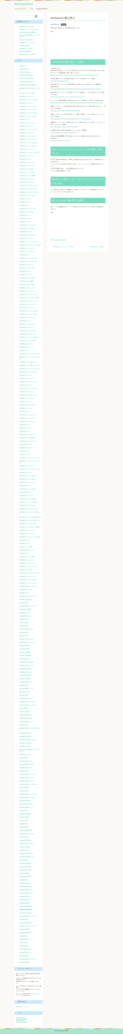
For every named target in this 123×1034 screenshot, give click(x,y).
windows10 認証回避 (25, 866)
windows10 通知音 (24, 929)
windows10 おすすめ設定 (26, 211)
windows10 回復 (23, 685)
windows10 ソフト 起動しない (27, 362)
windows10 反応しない (25, 672)
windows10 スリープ (25, 320)
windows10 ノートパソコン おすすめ (63, 246)
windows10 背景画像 (25, 840)
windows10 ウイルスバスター (27, 165)
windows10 (57, 240)
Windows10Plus (24, 4)
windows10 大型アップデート (27, 701)
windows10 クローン (25, 254)
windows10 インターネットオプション (30, 152)
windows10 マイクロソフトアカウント (30, 573)
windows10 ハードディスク (27, 563)
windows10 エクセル (25, 198)
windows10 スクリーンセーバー (28, 304)
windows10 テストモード (26, 447)
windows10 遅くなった (25, 939)
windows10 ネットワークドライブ (28, 508)
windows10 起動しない (25, 889)
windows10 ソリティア (25, 375)
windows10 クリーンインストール (28, 241)
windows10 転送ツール (25, 896)
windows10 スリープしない (27, 324)
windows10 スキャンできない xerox (29, 297)
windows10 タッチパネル (26, 398)
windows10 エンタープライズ (27, 208)
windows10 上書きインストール (28, 586)
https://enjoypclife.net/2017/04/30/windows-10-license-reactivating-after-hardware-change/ (76, 89)
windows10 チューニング (26, 418)
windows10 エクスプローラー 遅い (29, 192)
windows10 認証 (23, 860)
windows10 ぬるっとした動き (27, 54)
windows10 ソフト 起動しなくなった (29, 365)
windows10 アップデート (26, 103)
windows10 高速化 (24, 962)
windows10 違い (23, 942)
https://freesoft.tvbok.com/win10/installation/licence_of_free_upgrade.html (71, 118)
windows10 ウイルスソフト (27, 162)
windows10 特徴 (23, 810)
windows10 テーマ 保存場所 (27, 437)
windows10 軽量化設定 (25, 906)
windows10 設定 (23, 850)
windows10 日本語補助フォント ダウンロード (29, 750)
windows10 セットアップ (26, 347)
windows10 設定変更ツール (27, 856)
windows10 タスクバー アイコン (28, 388)
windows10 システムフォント (27, 287)
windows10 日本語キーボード (27, 739)
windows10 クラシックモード (27, 42)
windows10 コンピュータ (26, 264)
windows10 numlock (24, 72)
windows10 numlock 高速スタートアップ (30, 88)
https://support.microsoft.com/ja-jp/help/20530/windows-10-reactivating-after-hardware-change (77, 102)
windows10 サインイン (25, 274)
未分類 (63, 24)
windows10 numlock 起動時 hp (27, 32)
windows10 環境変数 (25, 813)
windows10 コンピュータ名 (27, 268)
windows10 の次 (23, 553)
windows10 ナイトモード (26, 465)
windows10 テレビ (24, 451)
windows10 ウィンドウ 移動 (27, 175)
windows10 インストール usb (27, 136)
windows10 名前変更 (25, 675)
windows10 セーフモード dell (27, 330)
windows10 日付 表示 (25, 733)
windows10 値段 (23, 632)
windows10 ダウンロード (26, 378)
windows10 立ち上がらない (27, 833)
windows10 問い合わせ (25, 682)
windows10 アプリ (24, 119)
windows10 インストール (26, 132)
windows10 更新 (23, 771)
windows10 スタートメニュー (27, 317)
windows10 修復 (23, 625)
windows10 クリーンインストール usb (30, 244)
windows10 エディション (26, 202)
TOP (21, 8)
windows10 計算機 (24, 846)
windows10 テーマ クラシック (27, 434)
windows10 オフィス (25, 215)
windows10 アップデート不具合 (28, 112)
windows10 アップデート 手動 (27, 109)
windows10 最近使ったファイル (28, 784)
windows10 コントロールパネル (28, 261)
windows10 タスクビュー (26, 391)
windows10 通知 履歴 (25, 51)
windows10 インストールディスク (28, 139)
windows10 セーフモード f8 (27, 334)
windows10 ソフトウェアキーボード (29, 368)
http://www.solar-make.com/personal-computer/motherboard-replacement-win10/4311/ (74, 75)
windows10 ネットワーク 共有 (27, 498)
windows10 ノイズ (24, 543)
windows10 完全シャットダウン (28, 705)
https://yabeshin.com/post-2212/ (59, 81)
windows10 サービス (25, 271)
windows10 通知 (23, 919)
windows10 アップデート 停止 (27, 106)
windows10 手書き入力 (25, 715)
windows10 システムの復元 (27, 284)
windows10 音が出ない (25, 949)
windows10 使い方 (24, 619)
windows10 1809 (23, 69)
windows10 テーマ (24, 431)
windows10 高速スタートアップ (28, 959)
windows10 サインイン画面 (27, 277)
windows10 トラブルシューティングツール (30, 461)
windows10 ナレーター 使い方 (27, 475)
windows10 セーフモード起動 (27, 340)
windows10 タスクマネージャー (28, 395)
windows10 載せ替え (25, 909)
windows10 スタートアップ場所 (28, 314)
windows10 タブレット (25, 401)
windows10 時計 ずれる (25, 761)
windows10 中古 (23, 592)
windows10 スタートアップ (27, 307)
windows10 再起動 (24, 645)
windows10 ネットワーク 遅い (27, 505)
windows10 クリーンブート (27, 248)
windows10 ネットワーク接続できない (30, 517)
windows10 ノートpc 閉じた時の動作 (29, 526)
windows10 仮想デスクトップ (27, 606)
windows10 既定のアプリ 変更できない (29, 728)
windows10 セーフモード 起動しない (29, 337)
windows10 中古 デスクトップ (27, 596)
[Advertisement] (78, 44)
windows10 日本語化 (25, 746)
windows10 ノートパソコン (27, 533)
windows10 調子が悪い (25, 870)
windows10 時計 (23, 757)
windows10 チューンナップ (27, 421)
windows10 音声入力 (25, 952)
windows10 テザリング (25, 444)
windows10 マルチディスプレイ (28, 583)
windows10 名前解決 (25, 678)
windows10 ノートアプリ (26, 530)
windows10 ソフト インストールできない (29, 357)
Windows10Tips (20, 1020)
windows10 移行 (23, 823)
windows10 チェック (25, 411)
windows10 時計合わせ (25, 767)
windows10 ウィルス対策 (26, 169)
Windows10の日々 (21, 1017)
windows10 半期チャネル (26, 665)
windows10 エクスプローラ (27, 182)
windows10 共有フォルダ (26, 639)
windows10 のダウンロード (27, 550)
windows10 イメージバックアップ (28, 129)
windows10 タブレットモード (27, 404)
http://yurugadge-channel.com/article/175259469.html (65, 110)
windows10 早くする (25, 754)
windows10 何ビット (25, 612)
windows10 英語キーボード (27, 843)
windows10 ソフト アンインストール (29, 353)
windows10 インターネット (27, 149)
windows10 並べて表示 (25, 589)
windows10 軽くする (25, 899)
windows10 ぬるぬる (25, 492)
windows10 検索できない (26, 804)
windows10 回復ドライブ (26, 688)
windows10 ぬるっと (25, 485)
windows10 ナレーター (25, 472)
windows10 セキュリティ (26, 343)
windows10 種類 (23, 827)
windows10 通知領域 (25, 932)
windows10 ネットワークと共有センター (30, 512)
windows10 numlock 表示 (26, 39)
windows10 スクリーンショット (28, 301)
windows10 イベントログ (26, 126)
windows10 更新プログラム (27, 777)
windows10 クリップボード (27, 251)
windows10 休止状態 (25, 609)
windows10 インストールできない (28, 142)
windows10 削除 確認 (25, 655)
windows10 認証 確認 (25, 863)
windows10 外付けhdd (25, 698)
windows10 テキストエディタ (27, 441)
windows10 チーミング (25, 408)
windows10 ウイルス (25, 159)
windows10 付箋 (23, 602)
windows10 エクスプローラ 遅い (28, 188)
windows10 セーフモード (26, 327)
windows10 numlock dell (26, 75)
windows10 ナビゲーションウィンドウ (30, 469)
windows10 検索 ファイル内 (27, 797)
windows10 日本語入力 (25, 743)
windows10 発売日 (24, 817)
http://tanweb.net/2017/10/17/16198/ (61, 140)
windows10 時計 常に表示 (26, 26)
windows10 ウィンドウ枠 (26, 178)
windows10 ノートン (25, 540)
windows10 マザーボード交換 (27, 579)
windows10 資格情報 (25, 876)
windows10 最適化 (24, 787)
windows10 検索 (23, 790)
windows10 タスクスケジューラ (28, 381)
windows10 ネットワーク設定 (27, 523)
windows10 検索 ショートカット (28, 794)
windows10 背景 (23, 837)
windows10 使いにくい (25, 616)
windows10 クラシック (25, 231)
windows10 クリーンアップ (27, 238)
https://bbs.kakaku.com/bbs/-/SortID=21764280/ (64, 126)
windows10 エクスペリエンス (27, 195)
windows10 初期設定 (25, 652)
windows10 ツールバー (25, 428)
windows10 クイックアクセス (27, 225)
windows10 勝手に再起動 (26, 662)
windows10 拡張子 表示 (25, 718)
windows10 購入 (23, 879)
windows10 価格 (23, 622)
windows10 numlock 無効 (26, 78)
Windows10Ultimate (21, 1019)
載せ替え (63, 240)
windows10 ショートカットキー (28, 294)
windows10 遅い (23, 936)
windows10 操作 (23, 724)
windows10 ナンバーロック (27, 482)
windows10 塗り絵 (24, 45)
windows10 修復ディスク (26, 629)
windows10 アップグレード (27, 96)
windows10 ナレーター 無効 (27, 479)
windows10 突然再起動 (25, 830)
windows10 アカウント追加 (27, 93)
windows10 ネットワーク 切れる (28, 502)
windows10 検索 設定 (25, 800)
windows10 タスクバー (25, 385)
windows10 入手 (23, 635)
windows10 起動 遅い (25, 883)
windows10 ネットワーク (26, 495)
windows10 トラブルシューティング (29, 457)
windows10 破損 (23, 820)
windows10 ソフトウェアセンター (28, 29)
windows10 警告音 (24, 873)
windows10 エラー (24, 205)
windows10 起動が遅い (25, 886)
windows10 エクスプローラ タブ (28, 185)
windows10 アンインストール (27, 122)
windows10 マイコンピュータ (27, 576)
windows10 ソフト (24, 350)
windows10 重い (23, 945)
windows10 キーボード (25, 218)
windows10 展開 (23, 708)
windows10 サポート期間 (26, 281)
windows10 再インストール (27, 642)
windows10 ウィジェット (26, 155)
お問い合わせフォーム (22, 1006)
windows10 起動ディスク (26, 893)
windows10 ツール (24, 424)
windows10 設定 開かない (26, 853)
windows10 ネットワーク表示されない (30, 520)
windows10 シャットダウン (27, 291)
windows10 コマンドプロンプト (28, 258)
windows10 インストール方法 (27, 145)
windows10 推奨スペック (26, 721)
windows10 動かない (25, 658)
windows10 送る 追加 (25, 912)
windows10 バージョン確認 (27, 556)
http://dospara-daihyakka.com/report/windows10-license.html (67, 97)
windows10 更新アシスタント (27, 774)
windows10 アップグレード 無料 (28, 99)
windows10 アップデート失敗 (27, 116)
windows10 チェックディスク (27, 414)
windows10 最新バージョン (27, 780)
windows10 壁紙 (23, 695)
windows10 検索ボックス (26, 807)
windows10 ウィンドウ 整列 (27, 172)
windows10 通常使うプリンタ (27, 916)
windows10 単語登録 (25, 668)
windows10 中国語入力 (25, 599)
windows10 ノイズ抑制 (96, 246)
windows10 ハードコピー (26, 559)
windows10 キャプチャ (25, 221)
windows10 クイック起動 (26, 228)
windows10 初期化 (24, 649)
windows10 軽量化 (24, 903)
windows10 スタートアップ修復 (28, 310)
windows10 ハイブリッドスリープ (28, 566)
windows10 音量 (23, 955)
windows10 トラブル (25, 454)
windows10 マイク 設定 (25, 569)
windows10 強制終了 (25, 711)
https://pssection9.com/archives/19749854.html (64, 132)
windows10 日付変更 (25, 736)
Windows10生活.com (22, 1022)
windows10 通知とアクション (27, 926)
